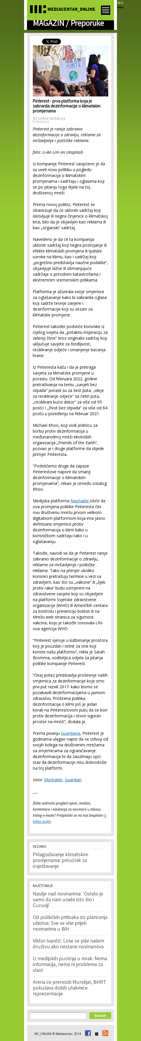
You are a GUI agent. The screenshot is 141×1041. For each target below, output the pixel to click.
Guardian (73, 779)
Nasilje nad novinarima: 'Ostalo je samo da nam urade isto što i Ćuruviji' (68, 900)
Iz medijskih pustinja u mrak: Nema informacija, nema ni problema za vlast (70, 964)
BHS (120, 3)
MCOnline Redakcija (49, 118)
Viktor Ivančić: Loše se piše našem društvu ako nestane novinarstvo (68, 944)
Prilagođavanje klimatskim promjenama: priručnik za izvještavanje (60, 860)
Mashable (80, 501)
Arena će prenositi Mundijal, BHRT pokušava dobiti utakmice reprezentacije (69, 988)
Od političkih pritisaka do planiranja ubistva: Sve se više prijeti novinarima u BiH (70, 923)
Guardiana (70, 733)
